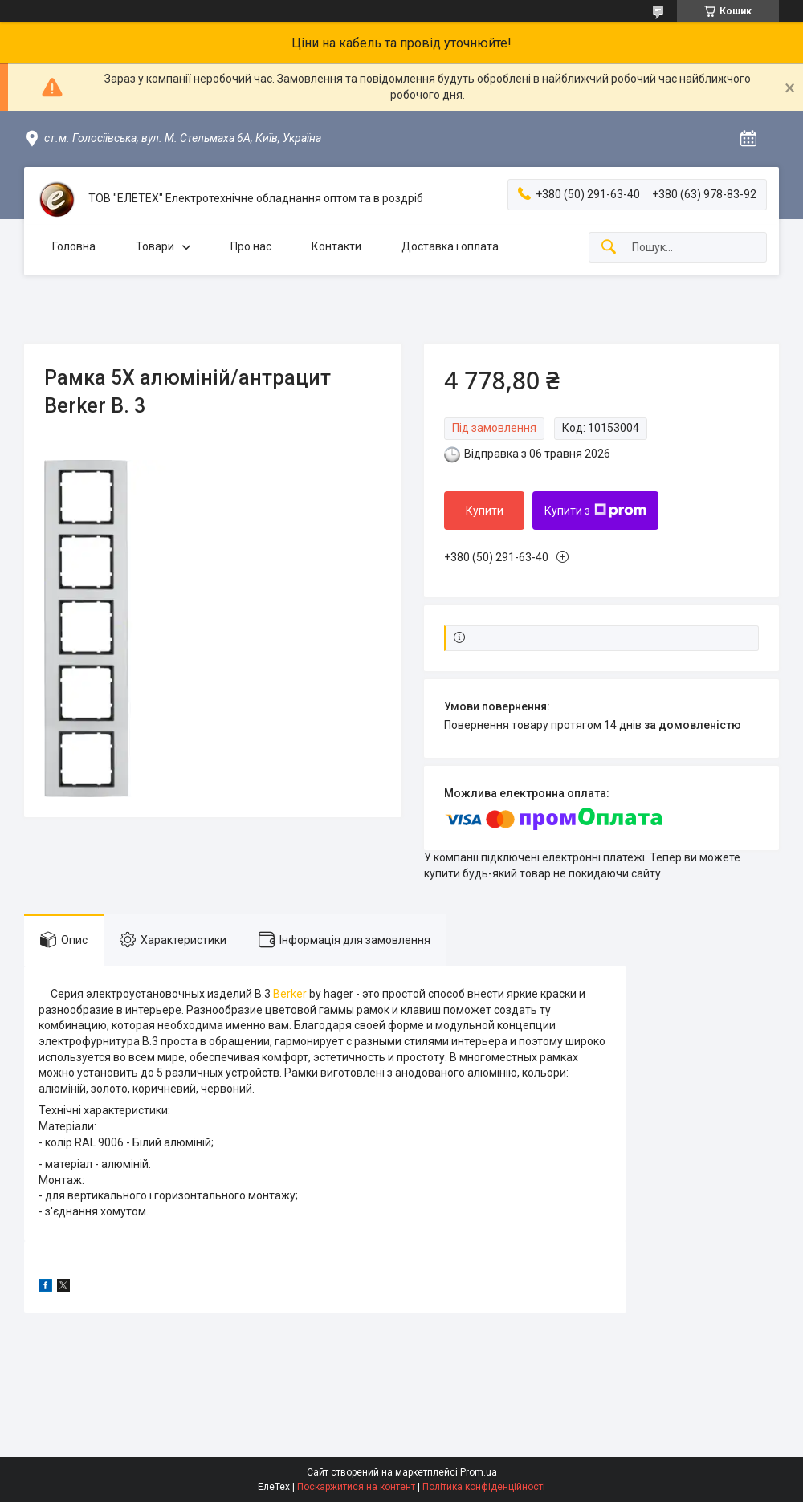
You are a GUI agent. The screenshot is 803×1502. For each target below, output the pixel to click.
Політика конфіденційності (483, 1486)
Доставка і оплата (450, 246)
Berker (290, 993)
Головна (74, 246)
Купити (484, 510)
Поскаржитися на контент (356, 1486)
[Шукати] (608, 247)
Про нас (250, 246)
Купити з (595, 510)
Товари (155, 246)
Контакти (336, 246)
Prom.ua (478, 1472)
